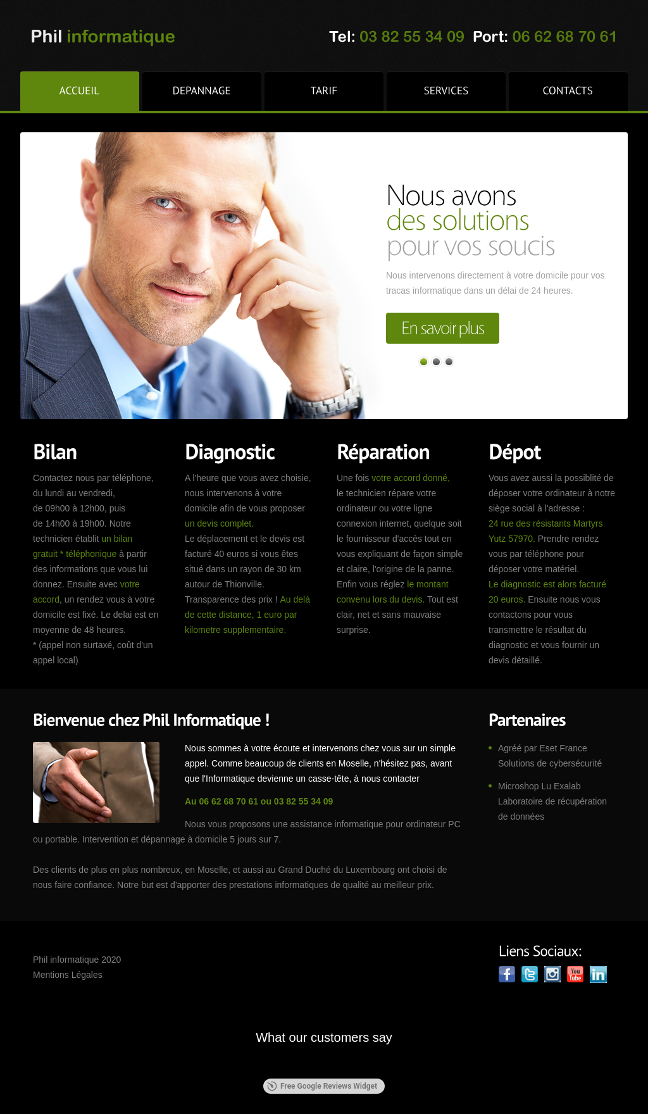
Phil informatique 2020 (77, 959)
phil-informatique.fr (102, 39)
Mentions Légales (68, 975)
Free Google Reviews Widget (322, 1086)
